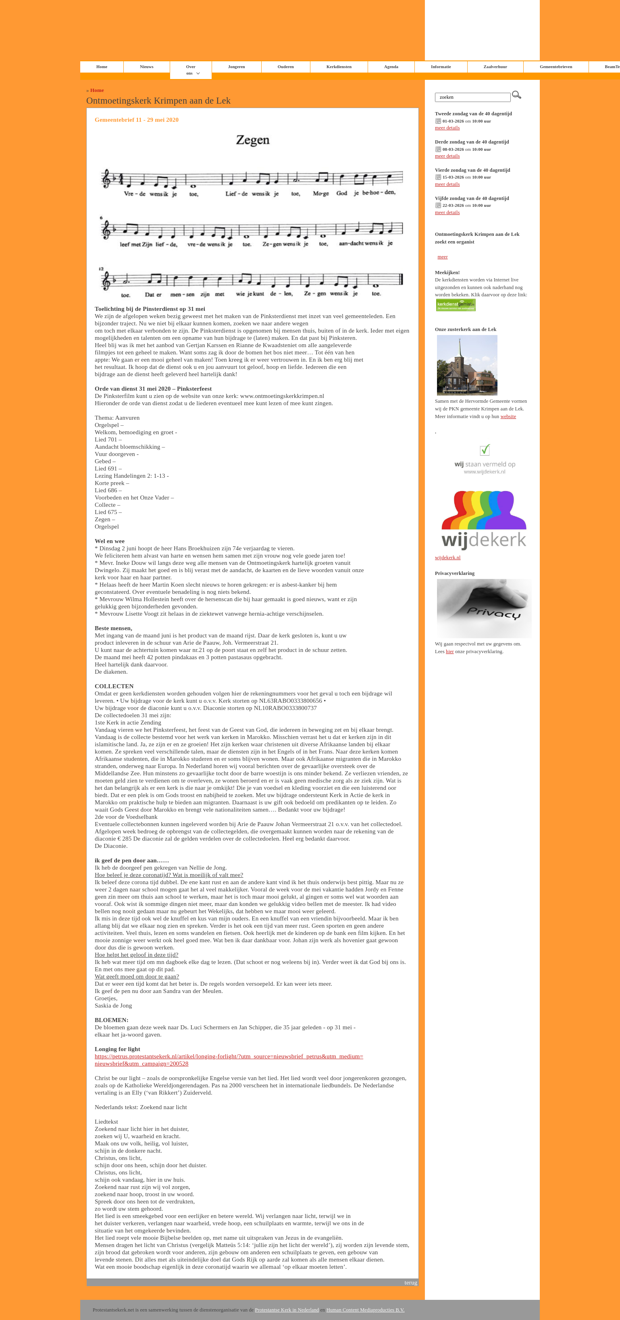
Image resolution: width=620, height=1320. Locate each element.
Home (97, 90)
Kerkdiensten (339, 67)
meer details (447, 128)
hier (450, 651)
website (508, 416)
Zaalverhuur (495, 67)
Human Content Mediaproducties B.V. (366, 1310)
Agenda (391, 67)
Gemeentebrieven (556, 67)
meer (442, 257)
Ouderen (286, 67)
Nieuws (146, 67)
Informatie (441, 67)
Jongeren (236, 67)
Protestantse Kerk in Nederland (287, 1310)
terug (411, 1282)
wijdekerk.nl (448, 557)
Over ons (191, 70)
